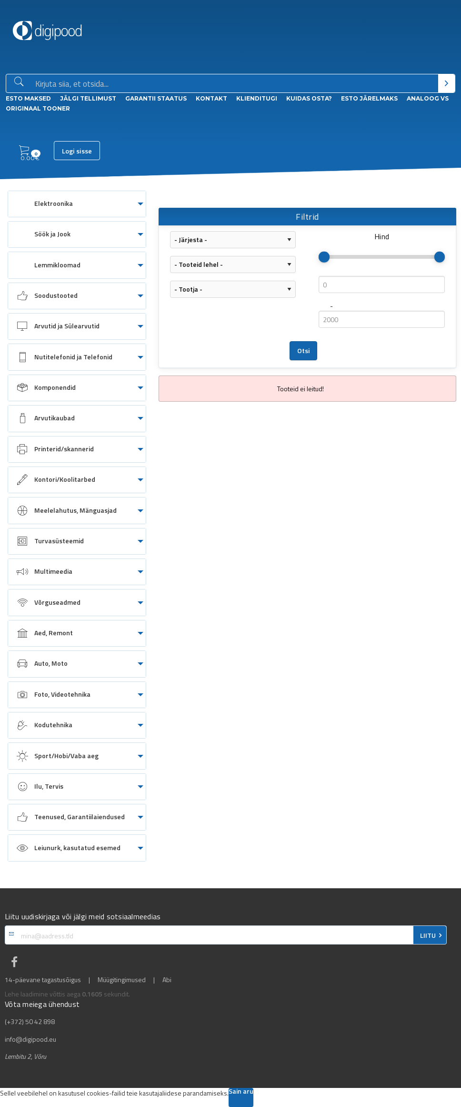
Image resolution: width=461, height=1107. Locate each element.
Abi (166, 979)
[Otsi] (446, 83)
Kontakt (211, 98)
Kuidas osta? (309, 98)
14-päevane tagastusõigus (43, 979)
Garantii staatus (156, 98)
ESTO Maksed (28, 98)
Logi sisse (77, 151)
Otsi (303, 350)
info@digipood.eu (30, 1039)
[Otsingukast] (234, 83)
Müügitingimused (122, 979)
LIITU (428, 935)
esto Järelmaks (369, 98)
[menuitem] (77, 204)
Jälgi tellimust (88, 98)
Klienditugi (256, 98)
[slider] (324, 257)
